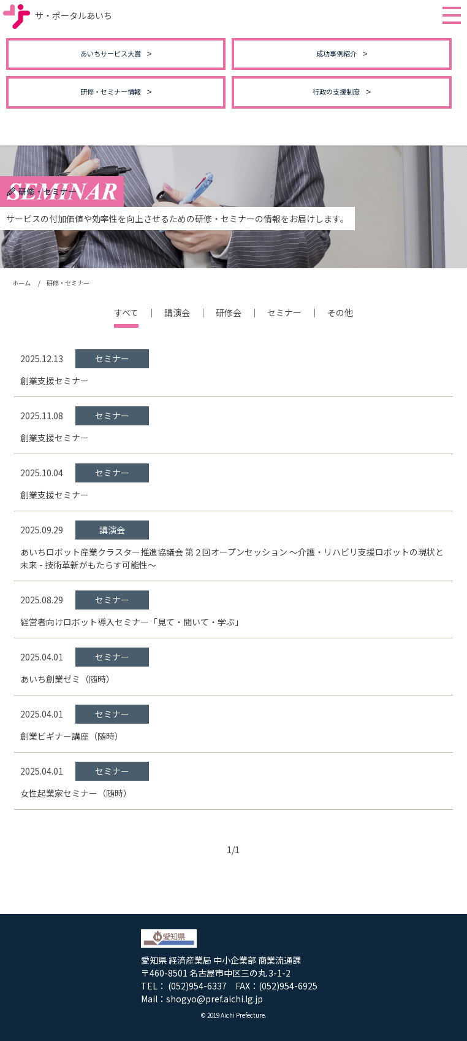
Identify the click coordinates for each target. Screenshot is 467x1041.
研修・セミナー (68, 282)
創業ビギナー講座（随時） (71, 736)
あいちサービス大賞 (110, 53)
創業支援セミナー (54, 380)
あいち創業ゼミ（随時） (67, 679)
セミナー (284, 312)
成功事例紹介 (336, 53)
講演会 (177, 312)
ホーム (21, 282)
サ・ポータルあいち (57, 15)
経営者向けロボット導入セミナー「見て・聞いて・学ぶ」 (131, 622)
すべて (126, 312)
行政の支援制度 (336, 91)
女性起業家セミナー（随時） (76, 793)
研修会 (228, 312)
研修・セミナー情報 (110, 91)
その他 (340, 312)
